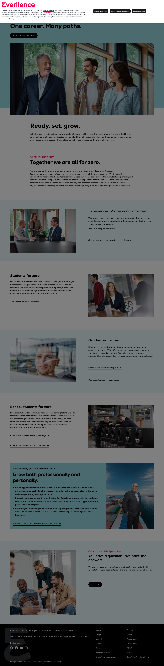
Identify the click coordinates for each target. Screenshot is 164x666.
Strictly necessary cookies (120, 11)
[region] (82, 11)
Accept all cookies (100, 11)
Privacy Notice (48, 12)
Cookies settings (139, 11)
